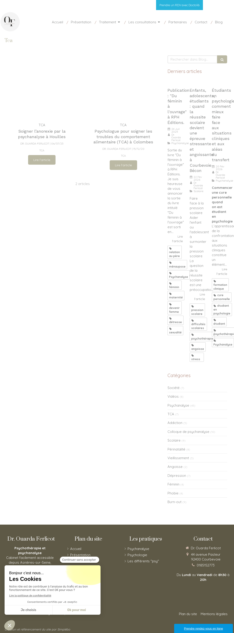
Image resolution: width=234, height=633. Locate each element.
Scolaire (174, 440)
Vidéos (173, 396)
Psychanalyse (178, 405)
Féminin (173, 484)
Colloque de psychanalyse (188, 431)
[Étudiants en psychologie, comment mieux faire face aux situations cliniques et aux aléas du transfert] (219, 82)
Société (174, 388)
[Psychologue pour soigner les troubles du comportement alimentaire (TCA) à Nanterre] (123, 86)
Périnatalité (176, 449)
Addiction (175, 423)
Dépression (177, 475)
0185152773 (206, 565)
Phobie (173, 493)
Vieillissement (178, 458)
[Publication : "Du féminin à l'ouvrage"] (175, 82)
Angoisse (175, 466)
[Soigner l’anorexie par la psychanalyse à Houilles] (42, 86)
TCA (171, 414)
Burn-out (174, 502)
